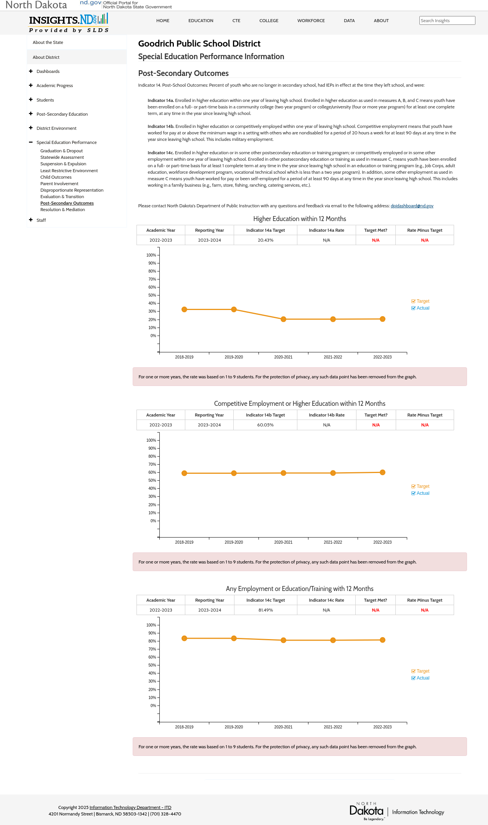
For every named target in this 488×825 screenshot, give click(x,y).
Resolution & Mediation (62, 209)
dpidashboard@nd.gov (412, 205)
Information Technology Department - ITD (131, 807)
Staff (41, 220)
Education (201, 20)
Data (349, 20)
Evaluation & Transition (62, 196)
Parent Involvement (59, 183)
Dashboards (48, 71)
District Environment (57, 128)
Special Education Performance (67, 142)
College (268, 20)
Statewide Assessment (62, 157)
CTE (237, 20)
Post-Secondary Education (62, 114)
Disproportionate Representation (71, 190)
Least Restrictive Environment (69, 170)
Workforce (311, 20)
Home (162, 20)
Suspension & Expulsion (63, 163)
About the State (48, 42)
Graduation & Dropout (61, 150)
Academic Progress (55, 85)
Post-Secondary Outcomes (67, 203)
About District (46, 57)
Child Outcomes (56, 177)
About (381, 20)
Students (45, 100)
